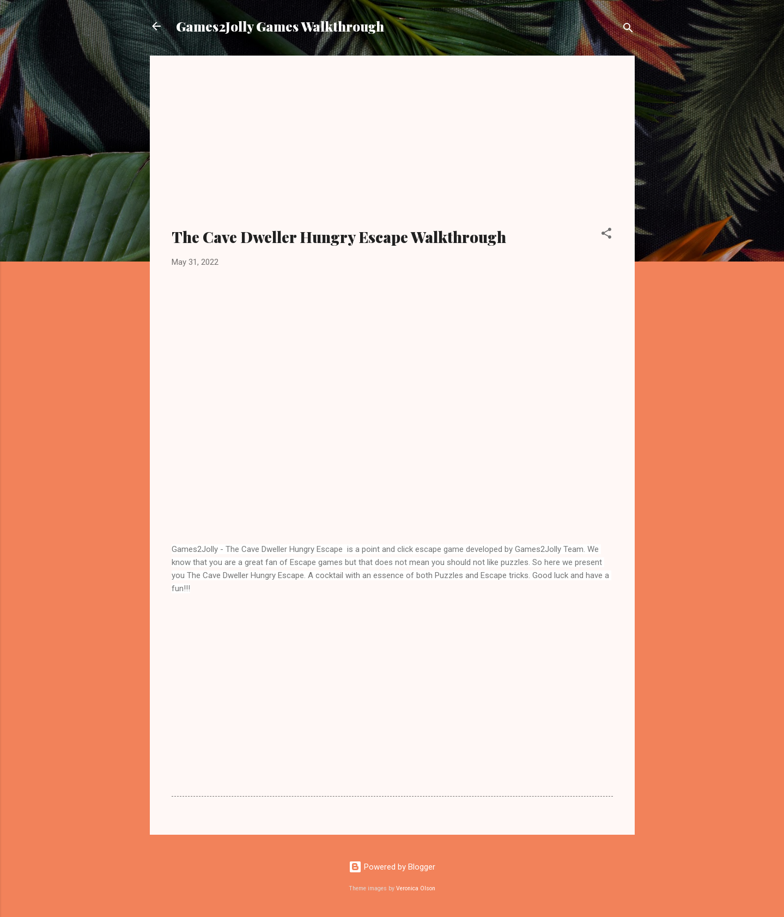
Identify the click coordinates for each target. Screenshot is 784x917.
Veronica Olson (415, 888)
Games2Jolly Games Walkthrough (280, 26)
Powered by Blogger (392, 867)
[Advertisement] (392, 148)
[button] (606, 235)
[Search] (628, 29)
